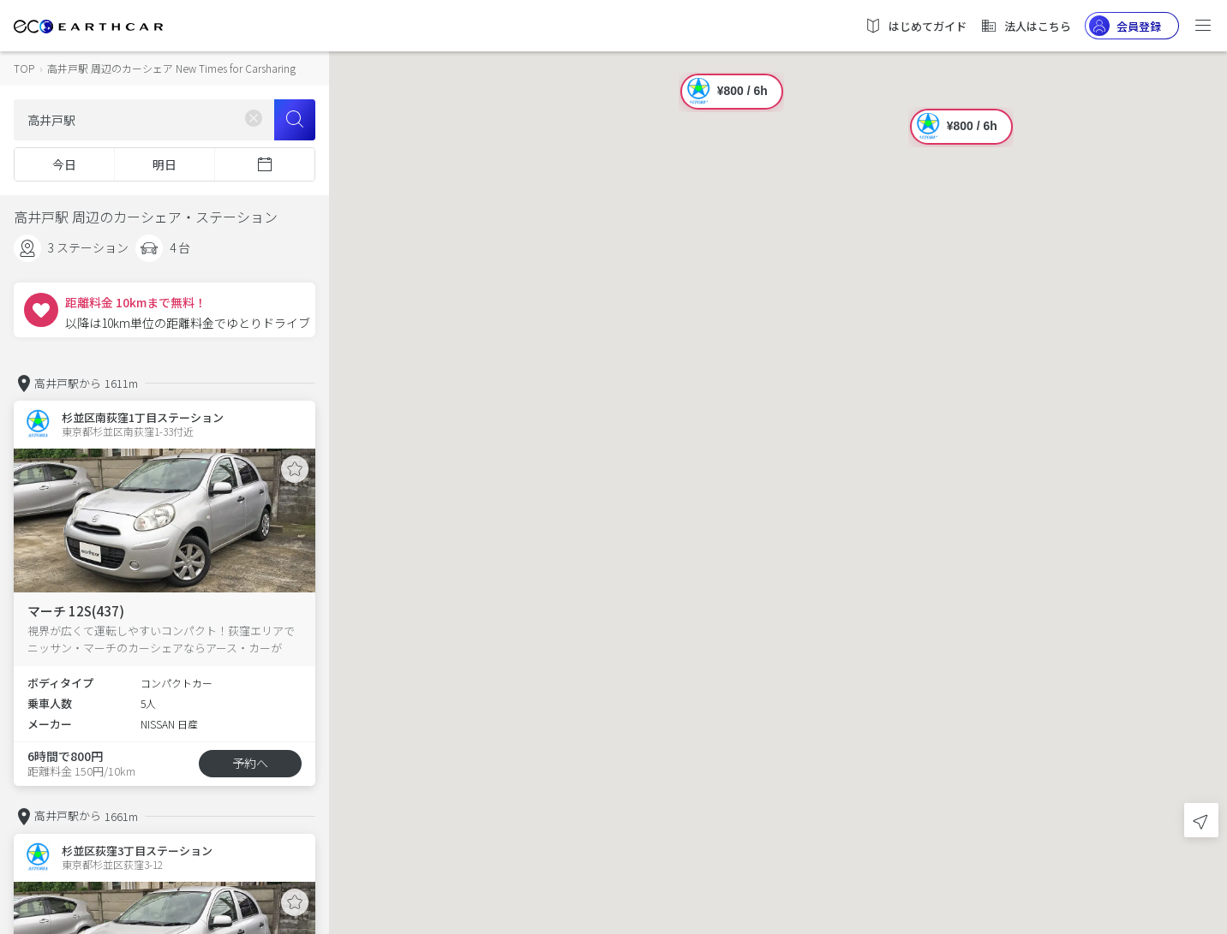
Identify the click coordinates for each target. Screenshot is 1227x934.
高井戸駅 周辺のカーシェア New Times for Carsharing (171, 68)
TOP (24, 68)
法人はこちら (1025, 25)
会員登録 (1125, 25)
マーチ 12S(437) (75, 611)
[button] (778, 451)
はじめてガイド (916, 25)
